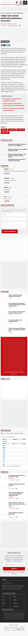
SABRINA (6, 169)
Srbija (14, 596)
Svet (3, 599)
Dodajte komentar (7, 205)
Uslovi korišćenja (15, 628)
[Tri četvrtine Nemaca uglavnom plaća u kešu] (4, 514)
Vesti (3, 596)
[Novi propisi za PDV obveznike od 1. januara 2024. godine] (4, 477)
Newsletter (22, 628)
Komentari (4, 166)
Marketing (21, 627)
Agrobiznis (11, 497)
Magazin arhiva (7, 630)
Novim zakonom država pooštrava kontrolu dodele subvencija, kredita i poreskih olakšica (17, 305)
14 (17, 498)
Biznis (3, 603)
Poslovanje (3, 23)
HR (8, 433)
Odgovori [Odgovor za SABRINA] (7, 173)
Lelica (5, 196)
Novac (14, 599)
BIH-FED (17, 433)
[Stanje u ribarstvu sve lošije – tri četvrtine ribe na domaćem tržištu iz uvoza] (4, 504)
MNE (21, 433)
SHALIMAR (6, 178)
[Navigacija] (25, 2)
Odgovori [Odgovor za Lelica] (7, 201)
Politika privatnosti (7, 628)
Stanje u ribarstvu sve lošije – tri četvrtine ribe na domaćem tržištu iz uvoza (17, 504)
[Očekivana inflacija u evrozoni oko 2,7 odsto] (4, 485)
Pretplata (13, 630)
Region (15, 23)
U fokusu (15, 603)
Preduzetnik (10, 23)
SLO (5, 433)
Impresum (11, 627)
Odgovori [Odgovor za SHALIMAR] (7, 182)
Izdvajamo (11, 478)
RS (1, 433)
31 (18, 479)
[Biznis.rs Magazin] (14, 353)
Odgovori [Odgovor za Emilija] (7, 191)
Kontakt (16, 627)
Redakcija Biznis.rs (15, 25)
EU (9, 487)
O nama (6, 627)
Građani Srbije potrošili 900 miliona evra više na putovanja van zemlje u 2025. (17, 330)
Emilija (5, 187)
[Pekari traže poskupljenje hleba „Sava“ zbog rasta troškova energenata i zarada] (4, 494)
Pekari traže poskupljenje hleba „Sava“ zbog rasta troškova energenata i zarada (16, 494)
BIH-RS (11, 433)
